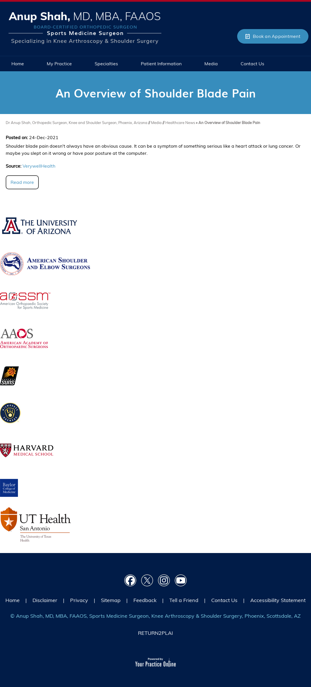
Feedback (144, 600)
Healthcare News (180, 122)
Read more (22, 182)
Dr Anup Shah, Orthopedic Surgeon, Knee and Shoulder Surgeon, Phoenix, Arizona (76, 122)
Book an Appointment (276, 36)
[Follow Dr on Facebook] (130, 580)
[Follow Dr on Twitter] (147, 580)
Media (156, 122)
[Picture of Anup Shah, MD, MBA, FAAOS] (85, 27)
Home (12, 600)
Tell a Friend (183, 600)
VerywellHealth (39, 166)
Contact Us (224, 600)
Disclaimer (44, 600)
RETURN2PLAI (155, 633)
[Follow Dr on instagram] (164, 580)
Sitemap (111, 600)
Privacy (79, 600)
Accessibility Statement (278, 600)
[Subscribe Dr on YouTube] (181, 580)
